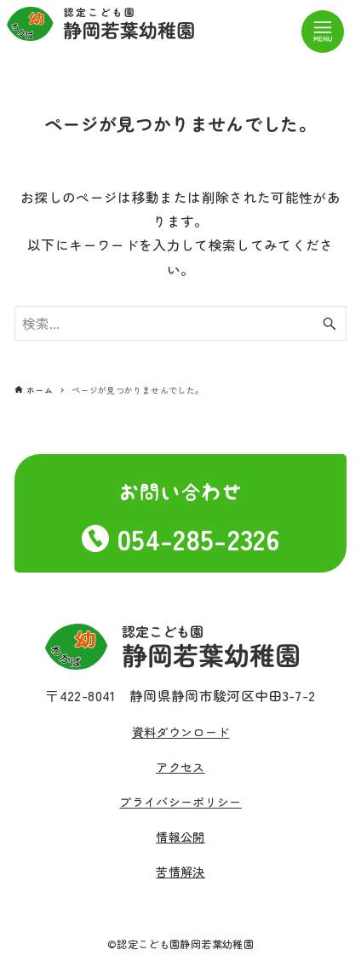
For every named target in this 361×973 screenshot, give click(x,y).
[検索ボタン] (329, 324)
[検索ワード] (180, 324)
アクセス (180, 766)
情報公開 (180, 836)
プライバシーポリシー (180, 801)
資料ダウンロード (181, 731)
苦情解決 (180, 871)
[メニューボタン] (322, 31)
